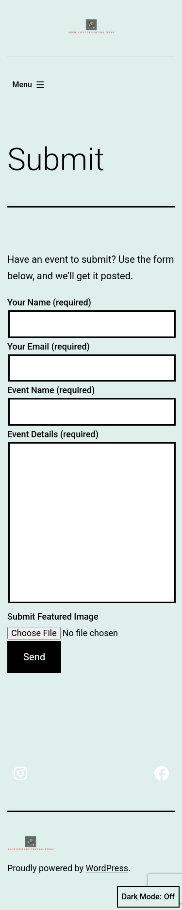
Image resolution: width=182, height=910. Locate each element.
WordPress (107, 868)
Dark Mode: (148, 897)
